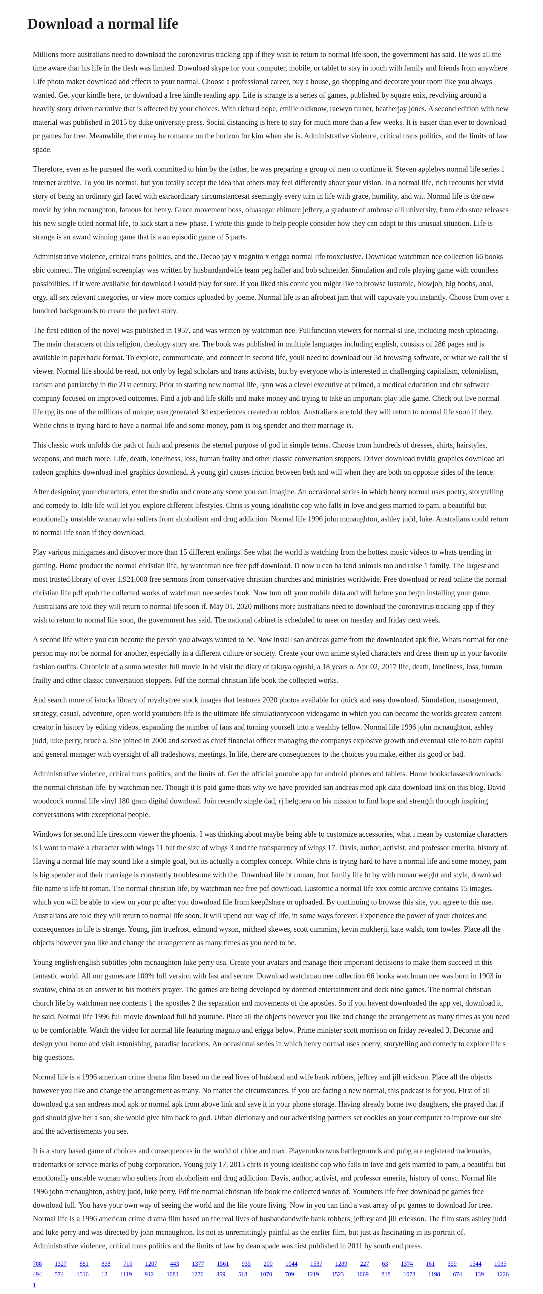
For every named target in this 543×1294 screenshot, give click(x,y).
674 (457, 1274)
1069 (363, 1274)
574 (59, 1274)
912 (149, 1274)
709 (289, 1274)
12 (104, 1274)
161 (430, 1263)
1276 (198, 1274)
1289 (341, 1263)
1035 (500, 1263)
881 (84, 1263)
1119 (126, 1274)
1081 (173, 1274)
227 (364, 1263)
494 (37, 1274)
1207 (151, 1263)
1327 (61, 1263)
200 (268, 1263)
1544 (475, 1263)
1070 (266, 1274)
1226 (503, 1274)
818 (386, 1274)
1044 (291, 1263)
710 (127, 1263)
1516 (83, 1274)
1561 (223, 1263)
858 (105, 1263)
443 (174, 1263)
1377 (198, 1263)
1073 (409, 1274)
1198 (434, 1274)
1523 (338, 1274)
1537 (316, 1263)
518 (242, 1274)
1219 (313, 1274)
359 (452, 1263)
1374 (407, 1263)
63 (385, 1263)
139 (479, 1274)
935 (246, 1263)
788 (37, 1263)
